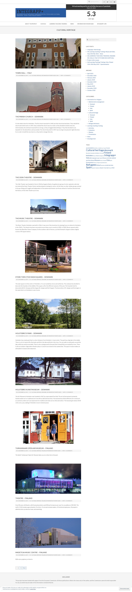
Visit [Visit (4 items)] (113, 168)
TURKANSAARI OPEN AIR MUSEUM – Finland (34, 448)
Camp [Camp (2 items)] (104, 148)
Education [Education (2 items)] (88, 153)
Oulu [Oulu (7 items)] (108, 160)
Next (24, 568)
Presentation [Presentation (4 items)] (89, 162)
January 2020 (91, 80)
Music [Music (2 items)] (101, 160)
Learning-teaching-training (95, 126)
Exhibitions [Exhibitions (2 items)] (97, 153)
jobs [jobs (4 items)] (90, 158)
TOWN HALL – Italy (23, 73)
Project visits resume (93, 60)
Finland (44, 450)
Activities (91, 128)
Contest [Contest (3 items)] (108, 148)
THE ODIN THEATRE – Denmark (28, 177)
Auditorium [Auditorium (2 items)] (100, 148)
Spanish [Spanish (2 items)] (93, 167)
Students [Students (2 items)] (98, 167)
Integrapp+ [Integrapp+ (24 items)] (110, 155)
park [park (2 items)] (111, 160)
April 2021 (90, 73)
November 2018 (91, 88)
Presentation (92, 134)
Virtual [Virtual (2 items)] (110, 167)
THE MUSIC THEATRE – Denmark (29, 218)
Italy (57, 75)
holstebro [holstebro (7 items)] (89, 155)
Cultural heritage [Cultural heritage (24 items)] (95, 150)
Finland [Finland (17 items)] (107, 152)
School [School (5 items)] (98, 165)
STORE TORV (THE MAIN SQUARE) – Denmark (34, 277)
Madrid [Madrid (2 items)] (100, 158)
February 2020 (91, 77)
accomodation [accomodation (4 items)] (90, 148)
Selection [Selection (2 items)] (103, 165)
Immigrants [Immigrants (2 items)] (101, 155)
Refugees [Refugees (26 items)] (91, 164)
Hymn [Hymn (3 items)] (97, 155)
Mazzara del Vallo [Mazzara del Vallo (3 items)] (107, 158)
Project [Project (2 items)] (98, 162)
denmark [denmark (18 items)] (108, 150)
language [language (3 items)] (94, 158)
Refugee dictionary (94, 123)
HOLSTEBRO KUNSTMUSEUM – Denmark (32, 390)
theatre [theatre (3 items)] (101, 168)
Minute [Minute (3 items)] (92, 160)
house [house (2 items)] (94, 155)
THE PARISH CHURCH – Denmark (29, 117)
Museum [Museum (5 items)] (97, 160)
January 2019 (91, 86)
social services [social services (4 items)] (109, 165)
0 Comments (67, 75)
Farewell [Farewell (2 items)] (102, 153)
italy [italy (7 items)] (87, 158)
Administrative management (96, 102)
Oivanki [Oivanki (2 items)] (104, 160)
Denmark (44, 180)
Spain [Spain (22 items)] (89, 167)
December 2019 (91, 82)
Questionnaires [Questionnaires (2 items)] (103, 162)
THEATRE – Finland (23, 498)
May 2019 (90, 84)
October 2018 (91, 90)
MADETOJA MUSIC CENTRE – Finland (31, 552)
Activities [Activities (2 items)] (96, 148)
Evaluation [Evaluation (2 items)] (92, 153)
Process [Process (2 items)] (95, 162)
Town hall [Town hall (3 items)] (106, 168)
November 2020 (91, 75)
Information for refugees (49, 75)
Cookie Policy (33, 589)
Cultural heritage (36, 75)
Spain (91, 110)
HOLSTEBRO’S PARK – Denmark (28, 333)
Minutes (91, 132)
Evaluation (92, 130)
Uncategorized (91, 138)
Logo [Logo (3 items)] (98, 158)
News (88, 136)
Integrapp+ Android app (94, 49)
